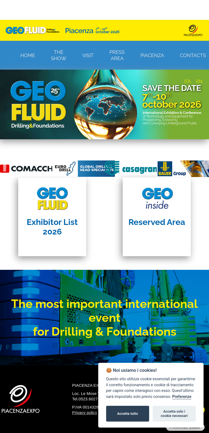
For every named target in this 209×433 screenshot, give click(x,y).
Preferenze (181, 396)
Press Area (117, 55)
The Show (58, 55)
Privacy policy (84, 412)
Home (27, 55)
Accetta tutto (127, 414)
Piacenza (152, 55)
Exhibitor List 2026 (52, 226)
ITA (187, 81)
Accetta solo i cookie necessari (174, 413)
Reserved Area (156, 222)
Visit (88, 55)
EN (199, 81)
